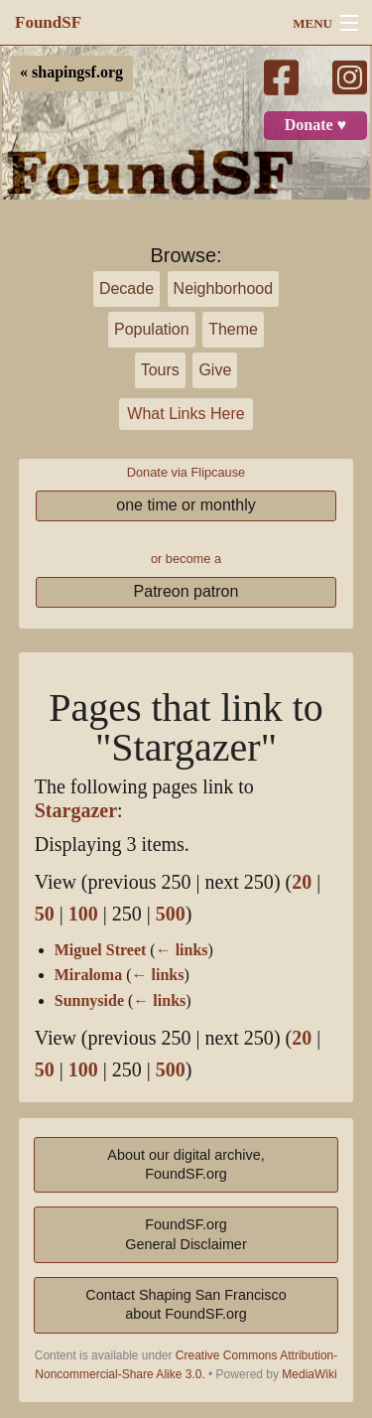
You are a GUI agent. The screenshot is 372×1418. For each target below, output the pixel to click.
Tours (160, 369)
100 (83, 914)
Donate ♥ (315, 125)
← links (182, 950)
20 (301, 882)
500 (171, 914)
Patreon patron (186, 591)
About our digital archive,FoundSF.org (185, 1164)
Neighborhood (224, 288)
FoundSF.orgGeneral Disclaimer (185, 1233)
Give (214, 369)
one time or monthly (186, 504)
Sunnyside (89, 1001)
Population (151, 329)
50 (45, 914)
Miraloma (88, 975)
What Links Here (185, 413)
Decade (126, 288)
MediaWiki (309, 1374)
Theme (233, 329)
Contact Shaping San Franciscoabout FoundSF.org (185, 1304)
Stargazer (76, 810)
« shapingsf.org (71, 72)
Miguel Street (101, 950)
